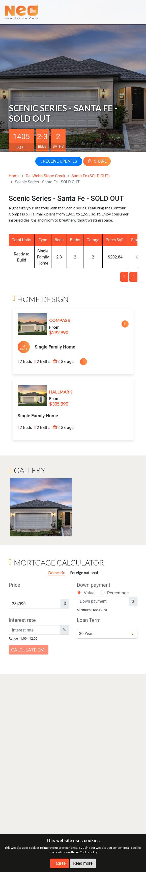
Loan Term (89, 620)
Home (14, 175)
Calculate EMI (28, 649)
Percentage (118, 592)
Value (89, 592)
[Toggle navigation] (134, 12)
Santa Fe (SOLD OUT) (90, 175)
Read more (83, 863)
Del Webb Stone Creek (45, 175)
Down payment (93, 585)
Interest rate (22, 620)
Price (14, 585)
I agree (59, 863)
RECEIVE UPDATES (59, 161)
